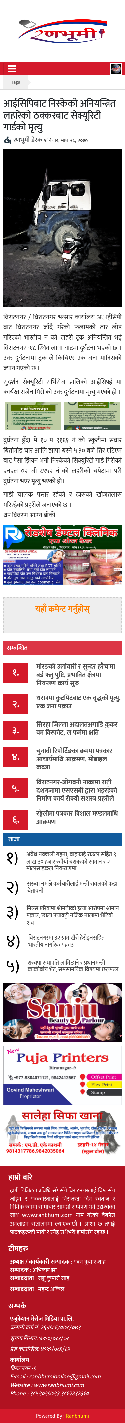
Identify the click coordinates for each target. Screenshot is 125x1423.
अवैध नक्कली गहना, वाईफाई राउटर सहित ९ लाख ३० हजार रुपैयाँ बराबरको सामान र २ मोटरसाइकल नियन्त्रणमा (71, 862)
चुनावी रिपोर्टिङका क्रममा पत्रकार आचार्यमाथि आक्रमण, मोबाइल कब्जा (74, 759)
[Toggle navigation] (11, 68)
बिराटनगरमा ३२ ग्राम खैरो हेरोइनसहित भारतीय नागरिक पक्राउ (66, 941)
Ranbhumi (77, 1416)
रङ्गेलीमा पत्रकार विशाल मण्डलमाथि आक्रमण (77, 818)
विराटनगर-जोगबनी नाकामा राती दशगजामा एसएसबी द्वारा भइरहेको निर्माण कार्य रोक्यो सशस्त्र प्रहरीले (76, 790)
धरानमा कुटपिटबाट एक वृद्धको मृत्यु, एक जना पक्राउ (78, 702)
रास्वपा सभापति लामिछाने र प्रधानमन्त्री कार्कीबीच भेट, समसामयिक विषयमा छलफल (73, 966)
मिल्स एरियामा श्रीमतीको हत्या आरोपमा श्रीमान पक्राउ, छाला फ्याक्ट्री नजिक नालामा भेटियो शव (73, 916)
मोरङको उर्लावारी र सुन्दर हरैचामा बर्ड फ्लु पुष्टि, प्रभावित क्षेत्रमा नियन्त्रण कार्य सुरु (75, 675)
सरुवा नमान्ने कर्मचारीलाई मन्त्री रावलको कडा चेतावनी (72, 887)
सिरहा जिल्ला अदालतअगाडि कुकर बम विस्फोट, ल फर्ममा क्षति (77, 728)
